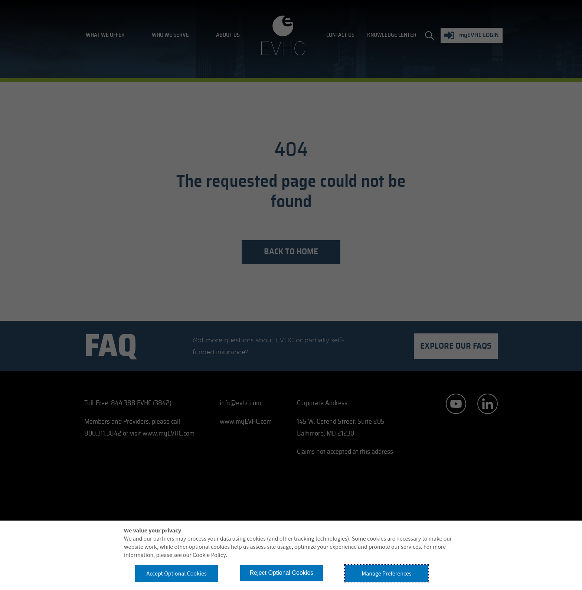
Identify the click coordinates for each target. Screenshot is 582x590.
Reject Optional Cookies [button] (282, 573)
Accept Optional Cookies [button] (176, 574)
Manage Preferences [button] (387, 574)
